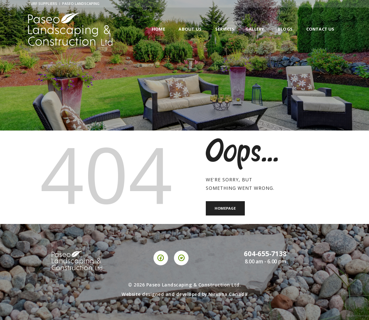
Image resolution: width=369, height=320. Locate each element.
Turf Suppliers (42, 3)
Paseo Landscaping (80, 3)
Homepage (225, 208)
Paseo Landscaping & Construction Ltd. (193, 285)
